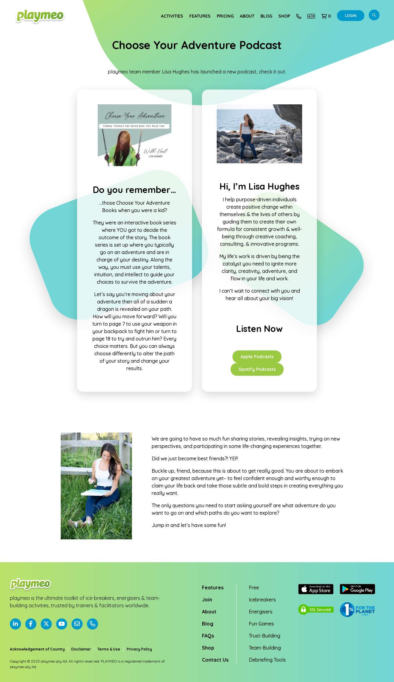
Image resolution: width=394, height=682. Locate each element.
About (247, 16)
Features (200, 16)
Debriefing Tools (267, 660)
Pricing (225, 16)
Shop (284, 16)
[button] (326, 16)
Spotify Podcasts (257, 369)
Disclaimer (81, 649)
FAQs (208, 636)
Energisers (261, 612)
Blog (266, 16)
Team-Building (265, 648)
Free (254, 587)
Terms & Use (108, 649)
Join (207, 599)
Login (350, 15)
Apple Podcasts (256, 356)
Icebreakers (262, 599)
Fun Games (261, 624)
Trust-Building (264, 636)
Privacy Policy (139, 649)
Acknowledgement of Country (37, 649)
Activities (172, 16)
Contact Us (215, 660)
